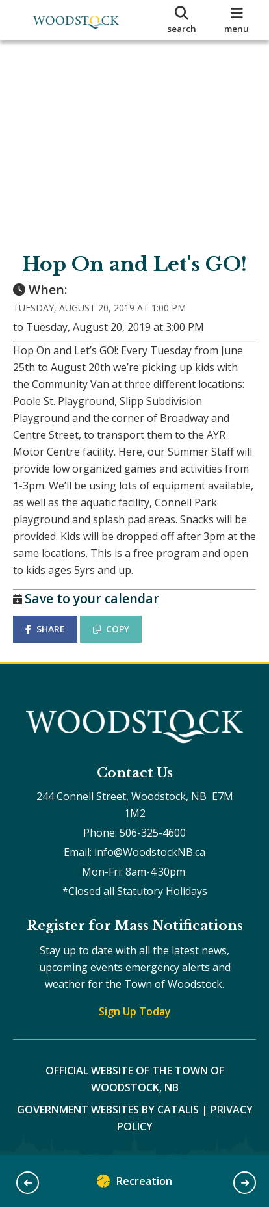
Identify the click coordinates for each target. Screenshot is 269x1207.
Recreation (134, 1184)
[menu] (237, 20)
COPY (111, 629)
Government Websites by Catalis (108, 1109)
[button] (27, 1182)
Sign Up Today (135, 1011)
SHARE (45, 629)
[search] (181, 20)
